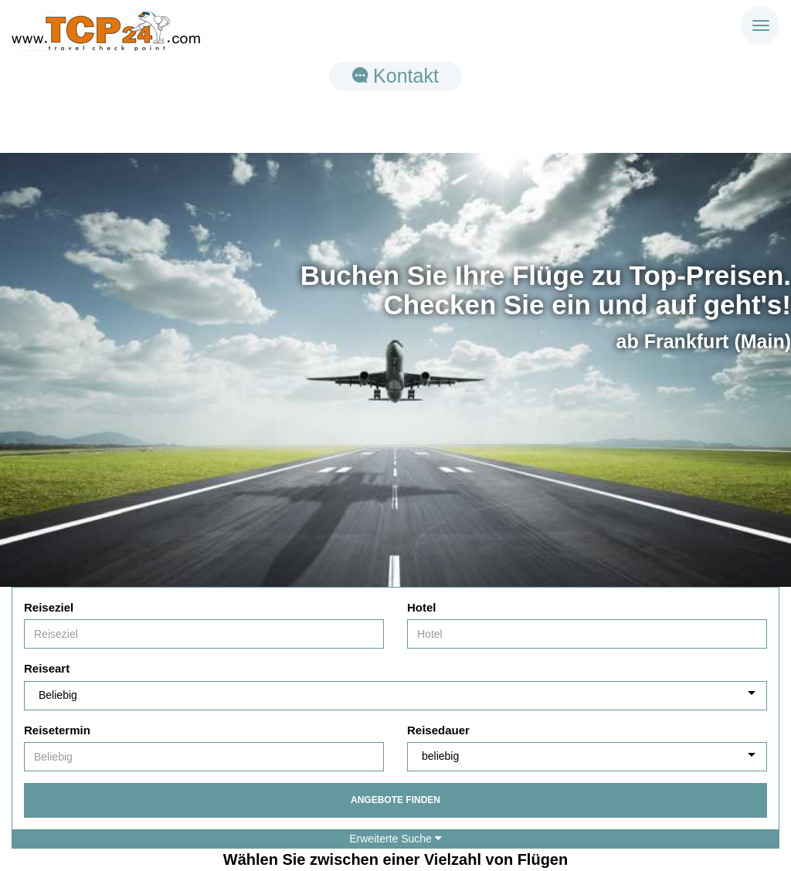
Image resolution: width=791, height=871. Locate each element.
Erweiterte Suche (395, 838)
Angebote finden (395, 800)
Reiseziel (48, 607)
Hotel (421, 607)
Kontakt (395, 75)
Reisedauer (438, 730)
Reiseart (47, 668)
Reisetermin (57, 730)
